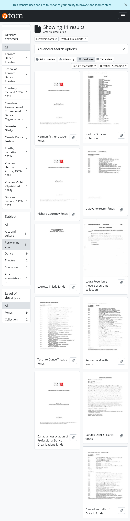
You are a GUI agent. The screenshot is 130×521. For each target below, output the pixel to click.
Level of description (14, 295)
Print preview (45, 59)
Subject (10, 216)
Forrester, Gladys (16, 128)
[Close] (126, 5)
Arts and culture (16, 233)
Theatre (16, 261)
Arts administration (16, 278)
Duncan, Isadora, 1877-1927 (16, 201)
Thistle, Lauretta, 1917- (16, 152)
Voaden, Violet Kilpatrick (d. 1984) (16, 186)
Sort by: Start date (83, 66)
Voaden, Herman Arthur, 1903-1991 (16, 169)
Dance (16, 254)
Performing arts (16, 244)
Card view (86, 59)
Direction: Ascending (112, 66)
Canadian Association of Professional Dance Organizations (16, 111)
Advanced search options (57, 49)
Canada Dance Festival (16, 139)
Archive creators (11, 37)
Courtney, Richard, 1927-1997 (16, 92)
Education (16, 268)
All (6, 47)
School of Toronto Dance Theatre (16, 75)
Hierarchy (66, 59)
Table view (104, 59)
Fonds (16, 313)
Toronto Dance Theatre (16, 58)
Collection (16, 320)
